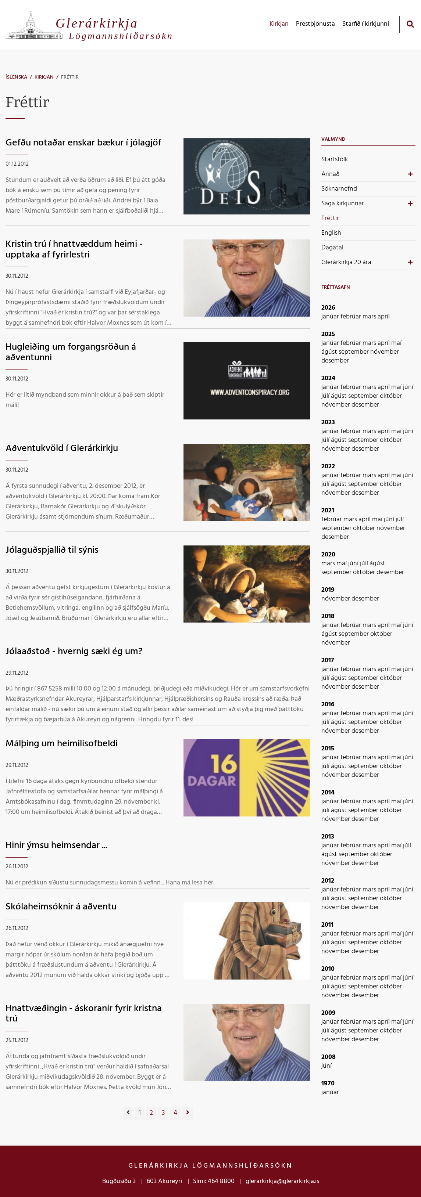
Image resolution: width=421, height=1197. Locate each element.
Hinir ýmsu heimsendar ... (56, 845)
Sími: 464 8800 (214, 1181)
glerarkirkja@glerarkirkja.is (282, 1181)
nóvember (384, 352)
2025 (328, 334)
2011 (327, 925)
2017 (327, 660)
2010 (328, 969)
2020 (328, 554)
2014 (328, 792)
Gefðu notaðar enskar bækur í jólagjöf (83, 143)
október (391, 396)
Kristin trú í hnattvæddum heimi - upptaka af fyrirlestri (74, 250)
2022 (328, 466)
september (354, 352)
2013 (327, 837)
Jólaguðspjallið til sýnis (52, 550)
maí (396, 343)
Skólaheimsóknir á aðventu (61, 907)
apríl (384, 316)
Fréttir (70, 77)
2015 (327, 748)
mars (370, 316)
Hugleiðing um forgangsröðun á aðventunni (71, 352)
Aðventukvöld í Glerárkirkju (62, 448)
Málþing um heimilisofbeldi (62, 743)
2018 (328, 616)
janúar (330, 316)
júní (408, 387)
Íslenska (16, 77)
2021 (327, 510)
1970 (328, 1083)
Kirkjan (44, 77)
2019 (328, 590)
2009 (328, 1013)
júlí (326, 396)
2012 (327, 881)
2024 (328, 378)
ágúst (330, 352)
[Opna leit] (410, 24)
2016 (328, 704)
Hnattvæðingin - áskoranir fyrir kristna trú (84, 1014)
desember (335, 361)
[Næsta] (187, 1113)
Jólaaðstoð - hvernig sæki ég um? (74, 651)
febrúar (351, 316)
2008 (328, 1057)
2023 (328, 422)
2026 (328, 308)
